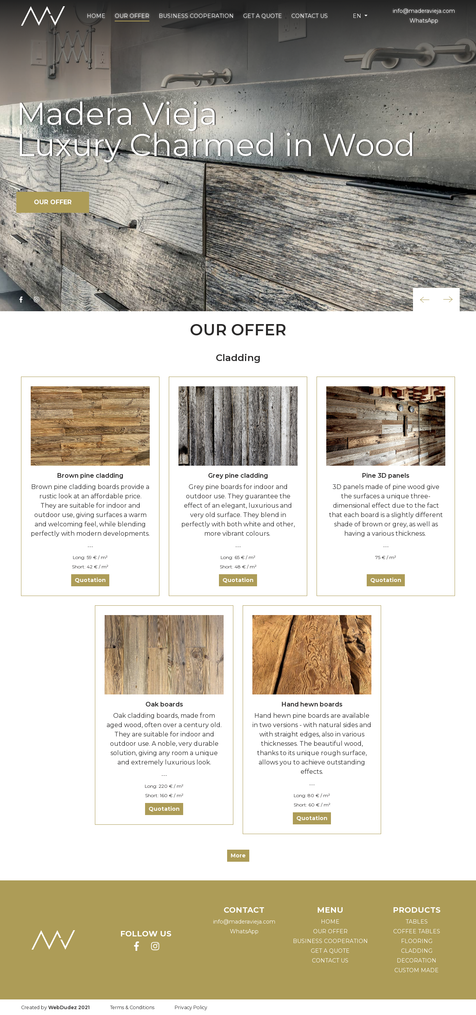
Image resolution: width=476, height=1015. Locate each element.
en (358, 15)
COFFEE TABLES (416, 931)
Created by (55, 1007)
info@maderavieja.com (424, 10)
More (238, 855)
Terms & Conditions (132, 1007)
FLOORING (416, 941)
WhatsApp (424, 20)
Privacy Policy (191, 1007)
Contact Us (309, 15)
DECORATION (416, 960)
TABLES (417, 921)
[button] (424, 299)
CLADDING (416, 950)
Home (96, 15)
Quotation (90, 580)
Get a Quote (262, 15)
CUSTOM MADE (416, 970)
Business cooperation (196, 15)
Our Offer (132, 15)
